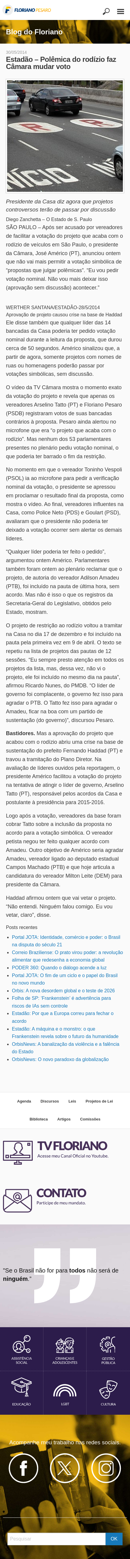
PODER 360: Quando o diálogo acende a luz (59, 967)
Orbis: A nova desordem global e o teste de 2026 (63, 990)
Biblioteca (38, 1119)
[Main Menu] (117, 8)
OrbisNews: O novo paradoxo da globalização (60, 1059)
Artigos (64, 1119)
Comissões (90, 1119)
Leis (72, 1101)
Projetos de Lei (99, 1101)
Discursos (49, 1101)
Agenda (24, 1101)
